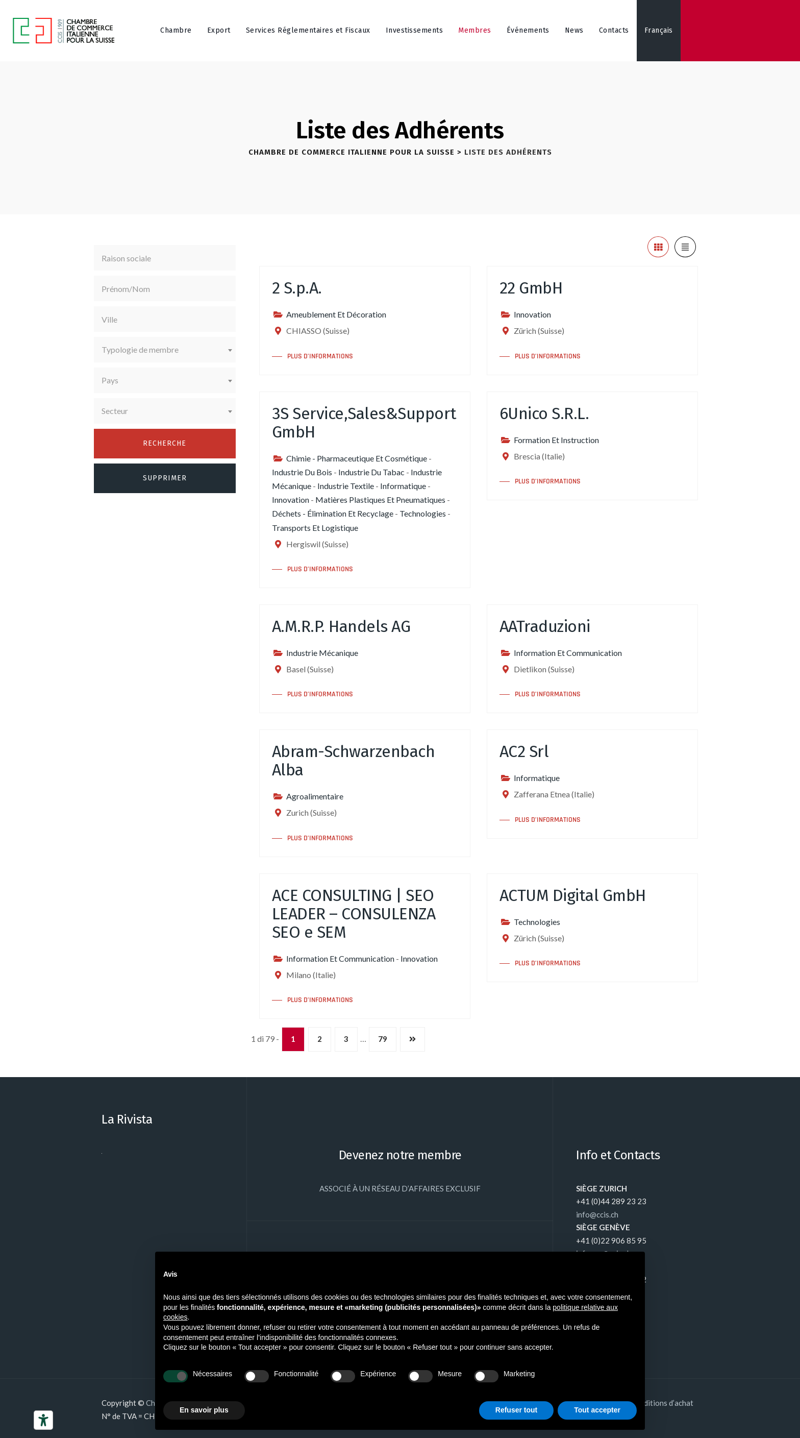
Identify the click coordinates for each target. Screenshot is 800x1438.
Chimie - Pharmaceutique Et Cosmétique (356, 458)
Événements (528, 30)
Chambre (176, 30)
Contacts (614, 30)
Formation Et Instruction (556, 440)
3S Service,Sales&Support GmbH (364, 423)
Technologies (422, 513)
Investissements (414, 30)
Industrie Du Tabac (371, 472)
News (574, 30)
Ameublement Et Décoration (336, 314)
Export (219, 30)
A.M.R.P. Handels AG (341, 626)
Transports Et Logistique (315, 527)
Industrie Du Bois (302, 472)
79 (382, 1038)
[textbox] (165, 349)
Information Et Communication (568, 652)
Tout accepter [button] (597, 1410)
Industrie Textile (345, 486)
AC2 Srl (524, 751)
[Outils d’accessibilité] (43, 1420)
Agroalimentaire (314, 796)
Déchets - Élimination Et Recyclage (332, 513)
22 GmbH (531, 288)
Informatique (403, 486)
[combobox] (165, 349)
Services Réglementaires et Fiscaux (308, 30)
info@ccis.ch (597, 1214)
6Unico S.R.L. (544, 413)
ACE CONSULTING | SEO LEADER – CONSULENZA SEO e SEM (354, 914)
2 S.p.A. (297, 288)
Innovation (532, 314)
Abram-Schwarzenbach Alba (353, 760)
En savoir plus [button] (204, 1410)
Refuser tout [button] (516, 1410)
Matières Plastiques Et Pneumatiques (380, 499)
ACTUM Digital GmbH (572, 895)
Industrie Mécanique (322, 652)
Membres (474, 30)
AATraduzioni (544, 626)
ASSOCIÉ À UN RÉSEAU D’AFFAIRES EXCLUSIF (400, 1188)
